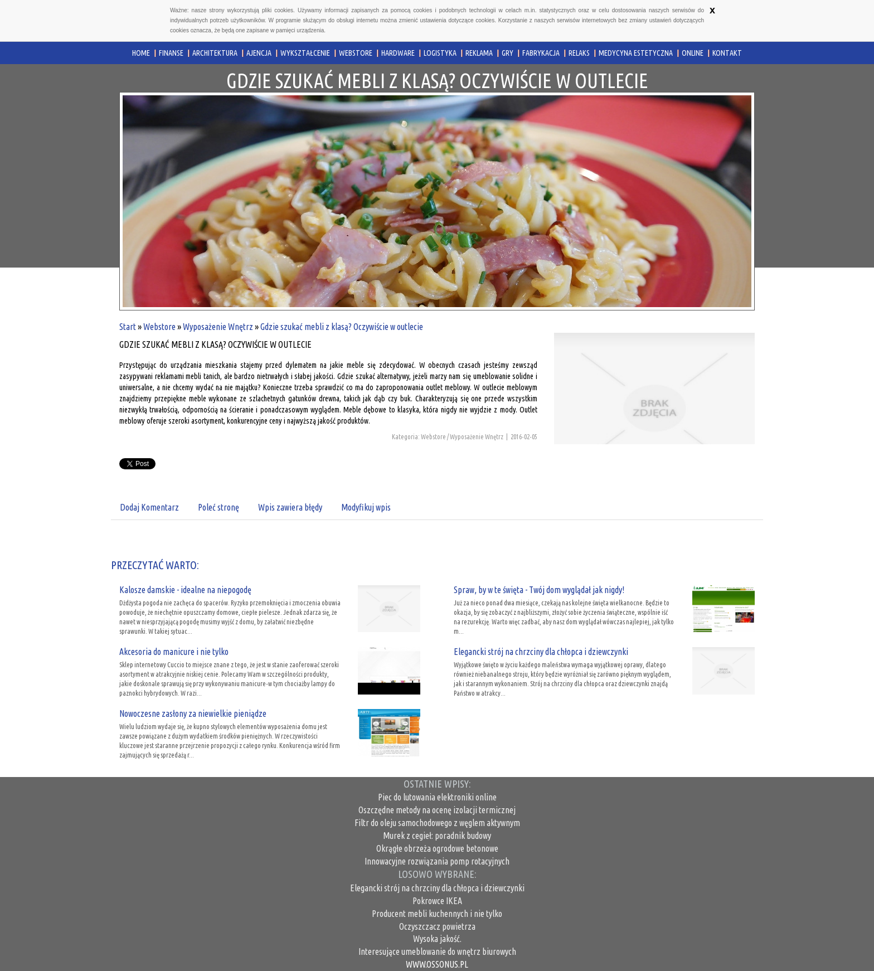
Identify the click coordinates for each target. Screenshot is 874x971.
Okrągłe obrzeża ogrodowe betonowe (437, 848)
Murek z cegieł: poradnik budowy (437, 836)
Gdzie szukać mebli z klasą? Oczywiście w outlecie (341, 327)
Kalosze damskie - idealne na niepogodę (185, 590)
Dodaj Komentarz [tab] (149, 507)
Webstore (159, 327)
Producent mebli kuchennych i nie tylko (437, 914)
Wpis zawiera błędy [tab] (290, 507)
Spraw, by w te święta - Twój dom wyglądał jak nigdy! (539, 590)
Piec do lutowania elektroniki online (437, 797)
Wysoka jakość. (437, 939)
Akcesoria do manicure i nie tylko (174, 652)
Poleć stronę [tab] (218, 507)
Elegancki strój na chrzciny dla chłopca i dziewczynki (541, 652)
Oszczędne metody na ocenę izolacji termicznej (437, 810)
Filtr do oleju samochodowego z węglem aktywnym (437, 823)
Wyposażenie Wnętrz (218, 327)
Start (127, 327)
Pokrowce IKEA (437, 901)
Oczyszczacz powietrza (437, 926)
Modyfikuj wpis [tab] (366, 507)
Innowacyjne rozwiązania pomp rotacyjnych (437, 861)
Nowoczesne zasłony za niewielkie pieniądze (192, 713)
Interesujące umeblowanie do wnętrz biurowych (437, 951)
